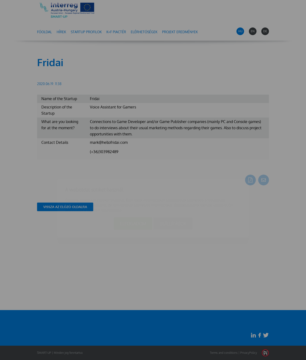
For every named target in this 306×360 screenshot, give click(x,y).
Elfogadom (133, 195)
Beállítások (172, 195)
